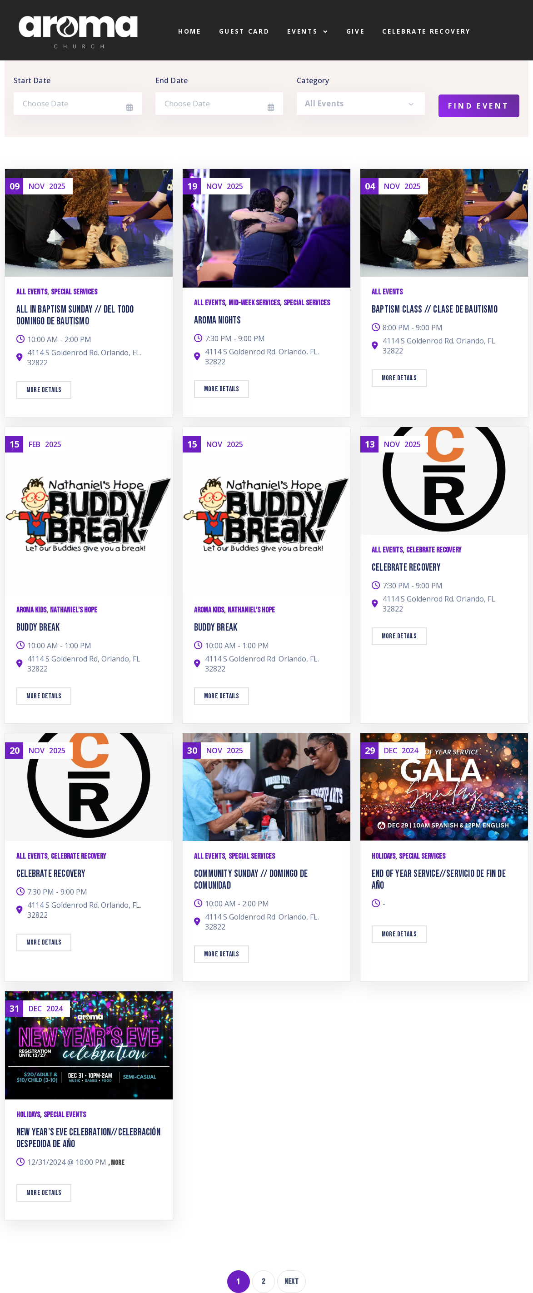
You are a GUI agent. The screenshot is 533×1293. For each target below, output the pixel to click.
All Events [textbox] (324, 103)
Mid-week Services (254, 303)
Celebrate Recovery (426, 32)
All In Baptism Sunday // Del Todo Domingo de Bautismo (75, 315)
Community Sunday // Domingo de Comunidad (251, 880)
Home (189, 32)
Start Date (32, 80)
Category (313, 80)
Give (355, 32)
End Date (171, 80)
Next (291, 1281)
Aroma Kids (31, 610)
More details (43, 390)
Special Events (65, 1114)
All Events (31, 292)
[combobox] (361, 103)
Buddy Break (38, 628)
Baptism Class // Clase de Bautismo (435, 309)
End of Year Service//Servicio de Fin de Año (439, 880)
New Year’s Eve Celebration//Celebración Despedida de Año (88, 1138)
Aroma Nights (217, 320)
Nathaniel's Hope (73, 610)
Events (307, 32)
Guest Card (244, 32)
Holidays (383, 856)
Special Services (74, 292)
